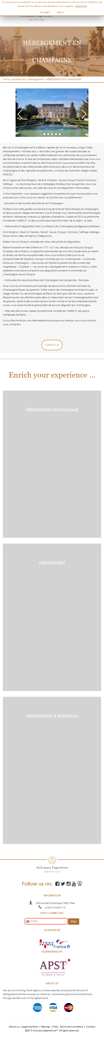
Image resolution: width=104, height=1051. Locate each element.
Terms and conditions (71, 1026)
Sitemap (45, 1026)
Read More (81, 6)
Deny (60, 12)
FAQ (54, 1026)
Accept (45, 12)
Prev (19, 114)
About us (14, 1026)
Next (84, 114)
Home (6, 79)
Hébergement (36, 79)
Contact (90, 1026)
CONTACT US (52, 344)
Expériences (19, 79)
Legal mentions (29, 1026)
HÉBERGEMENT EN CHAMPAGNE (63, 79)
